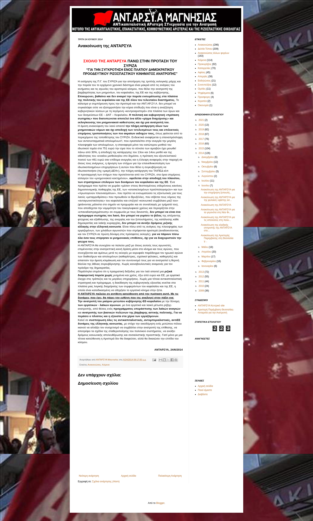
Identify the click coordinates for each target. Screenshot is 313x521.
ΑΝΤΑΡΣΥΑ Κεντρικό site (211, 305)
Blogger (160, 503)
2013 (202, 271)
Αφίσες (201, 72)
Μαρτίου (206, 256)
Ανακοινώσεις (94, 364)
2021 (202, 120)
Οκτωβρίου (207, 166)
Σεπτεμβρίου (208, 171)
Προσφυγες (204, 97)
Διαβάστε (203, 394)
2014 (202, 153)
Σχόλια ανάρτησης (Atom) (106, 481)
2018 (202, 134)
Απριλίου (206, 251)
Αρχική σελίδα (128, 475)
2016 (202, 143)
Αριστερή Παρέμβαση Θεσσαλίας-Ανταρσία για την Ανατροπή (216, 311)
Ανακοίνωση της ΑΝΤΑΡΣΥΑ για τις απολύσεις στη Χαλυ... (218, 218)
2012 (202, 276)
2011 (202, 281)
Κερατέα (202, 101)
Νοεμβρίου (207, 162)
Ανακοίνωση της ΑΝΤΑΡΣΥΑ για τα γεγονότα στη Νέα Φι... (218, 211)
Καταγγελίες (204, 68)
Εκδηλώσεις (204, 80)
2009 (202, 290)
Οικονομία (203, 105)
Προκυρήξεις (204, 64)
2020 (202, 124)
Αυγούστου (207, 176)
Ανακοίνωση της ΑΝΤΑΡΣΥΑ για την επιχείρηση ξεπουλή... (218, 191)
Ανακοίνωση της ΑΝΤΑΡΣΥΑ (216, 205)
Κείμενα (106, 364)
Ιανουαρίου (207, 266)
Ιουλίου (205, 180)
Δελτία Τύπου (205, 48)
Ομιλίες (202, 88)
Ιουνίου (205, 185)
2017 (202, 139)
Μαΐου (205, 247)
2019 (202, 129)
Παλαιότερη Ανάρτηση (170, 475)
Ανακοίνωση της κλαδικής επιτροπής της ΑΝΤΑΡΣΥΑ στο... (216, 227)
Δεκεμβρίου (208, 157)
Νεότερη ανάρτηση (89, 475)
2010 (202, 286)
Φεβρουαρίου (209, 261)
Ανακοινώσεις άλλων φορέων (213, 53)
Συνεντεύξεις (204, 84)
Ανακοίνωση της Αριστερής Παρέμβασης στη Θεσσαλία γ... (217, 238)
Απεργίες (203, 76)
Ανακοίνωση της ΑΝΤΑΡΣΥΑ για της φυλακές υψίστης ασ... (218, 199)
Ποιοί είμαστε (205, 390)
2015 (202, 148)
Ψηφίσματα (204, 93)
